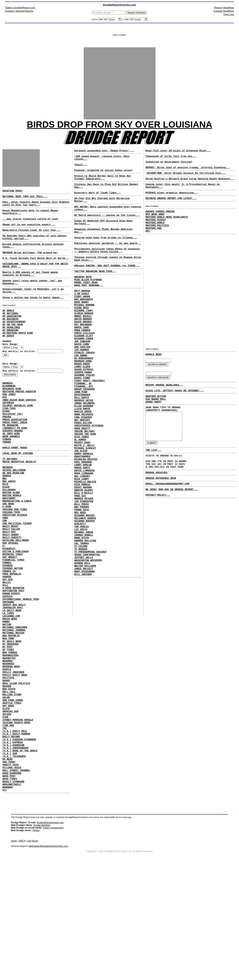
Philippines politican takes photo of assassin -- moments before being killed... (107, 270)
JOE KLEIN (80, 508)
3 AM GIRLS (81, 320)
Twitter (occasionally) (53, 936)
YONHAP (6, 483)
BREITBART (8, 548)
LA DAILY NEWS (11, 683)
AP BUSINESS (10, 341)
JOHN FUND (80, 437)
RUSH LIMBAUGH (83, 535)
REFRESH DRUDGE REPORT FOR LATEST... (170, 210)
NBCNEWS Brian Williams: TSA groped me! (30, 266)
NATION (6, 700)
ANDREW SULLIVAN (85, 616)
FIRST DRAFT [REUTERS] (89, 424)
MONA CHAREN (82, 363)
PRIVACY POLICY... (157, 530)
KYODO (6, 446)
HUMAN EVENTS (11, 663)
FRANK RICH (81, 579)
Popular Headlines (224, 11)
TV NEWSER (80, 626)
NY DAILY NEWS (11, 720)
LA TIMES (8, 686)
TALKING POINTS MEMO (16, 818)
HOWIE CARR (81, 360)
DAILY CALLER (11, 585)
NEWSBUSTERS (10, 737)
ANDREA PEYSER (83, 565)
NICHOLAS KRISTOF (85, 518)
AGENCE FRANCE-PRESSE (160, 224)
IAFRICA (7, 666)
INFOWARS (8, 673)
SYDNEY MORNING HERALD (17, 814)
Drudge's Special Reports (19, 11)
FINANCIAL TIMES (13, 622)
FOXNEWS (7, 629)
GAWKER (6, 642)
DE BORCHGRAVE (83, 397)
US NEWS (7, 861)
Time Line (228, 14)
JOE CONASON (82, 377)
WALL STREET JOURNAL (16, 875)
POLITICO (8, 764)
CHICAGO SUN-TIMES (14, 562)
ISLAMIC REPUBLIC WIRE (17, 439)
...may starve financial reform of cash (30, 228)
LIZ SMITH (80, 602)
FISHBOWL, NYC (83, 431)
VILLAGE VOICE (11, 871)
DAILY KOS (8, 589)
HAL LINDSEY (82, 538)
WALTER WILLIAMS (85, 646)
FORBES (6, 626)
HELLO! (6, 649)
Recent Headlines (224, 7)
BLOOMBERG (8, 416)
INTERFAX (8, 436)
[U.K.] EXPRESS (12, 841)
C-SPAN (6, 558)
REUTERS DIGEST (155, 234)
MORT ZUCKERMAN (84, 653)
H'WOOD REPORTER (13, 656)
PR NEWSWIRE (10, 463)
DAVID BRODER (83, 350)
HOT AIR (7, 646)
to (123, 20)
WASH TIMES (9, 885)
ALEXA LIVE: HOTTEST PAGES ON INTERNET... (174, 411)
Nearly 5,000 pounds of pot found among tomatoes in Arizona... (30, 289)
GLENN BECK (81, 336)
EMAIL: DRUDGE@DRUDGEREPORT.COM (167, 517)
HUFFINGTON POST (13, 659)
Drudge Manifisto (41, 934)
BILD (5, 531)
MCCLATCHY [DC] (12, 449)
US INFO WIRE (11, 473)
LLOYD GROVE (82, 458)
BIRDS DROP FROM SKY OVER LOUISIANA (119, 128)
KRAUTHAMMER (82, 515)
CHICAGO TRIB (11, 565)
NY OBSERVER (10, 723)
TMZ (4, 824)
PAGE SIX (80, 562)
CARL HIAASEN (83, 468)
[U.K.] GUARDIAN (13, 844)
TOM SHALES (81, 599)
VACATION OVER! (12, 196)
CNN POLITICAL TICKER (17, 578)
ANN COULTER (82, 384)
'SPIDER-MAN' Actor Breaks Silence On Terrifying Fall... (185, 182)
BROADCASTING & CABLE (17, 552)
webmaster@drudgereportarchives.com (48, 955)
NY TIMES (8, 730)
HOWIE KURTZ (82, 528)
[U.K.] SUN (9, 855)
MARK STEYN (81, 613)
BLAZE (6, 535)
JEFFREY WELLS (83, 636)
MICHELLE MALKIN (85, 545)
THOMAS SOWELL (83, 609)
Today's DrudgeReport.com (20, 7)
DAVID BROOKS (83, 353)
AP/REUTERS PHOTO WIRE (17, 358)
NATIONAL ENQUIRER (14, 703)
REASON (6, 774)
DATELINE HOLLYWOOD (15, 599)
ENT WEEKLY (9, 619)
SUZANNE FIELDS (84, 417)
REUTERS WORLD (154, 238)
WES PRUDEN (81, 575)
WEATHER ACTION (155, 417)
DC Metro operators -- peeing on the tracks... (107, 229)
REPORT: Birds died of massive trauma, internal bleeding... (187, 175)
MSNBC (6, 696)
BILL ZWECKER (83, 656)
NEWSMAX (7, 743)
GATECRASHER (82, 441)
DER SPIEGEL (10, 602)
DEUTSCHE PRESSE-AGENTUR (19, 422)
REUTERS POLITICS (157, 241)
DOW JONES (8, 426)
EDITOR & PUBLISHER (15, 612)
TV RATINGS (9, 502)
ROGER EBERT (82, 404)
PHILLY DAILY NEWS (14, 760)
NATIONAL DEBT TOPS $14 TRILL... (25, 202)
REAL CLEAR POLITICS (16, 770)
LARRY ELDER (82, 407)
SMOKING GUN (10, 804)
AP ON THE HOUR (12, 348)
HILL (5, 653)
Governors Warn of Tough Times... (97, 204)
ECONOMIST (8, 609)
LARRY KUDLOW (83, 525)
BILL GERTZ (81, 444)
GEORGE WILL (82, 643)
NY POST (7, 727)
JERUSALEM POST (12, 679)
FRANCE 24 (8, 636)
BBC (4, 525)
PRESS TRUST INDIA (14, 459)
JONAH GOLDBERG (84, 451)
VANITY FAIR (10, 868)
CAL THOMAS (81, 619)
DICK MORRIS (82, 549)
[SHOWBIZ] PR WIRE (14, 466)
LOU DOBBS (80, 394)
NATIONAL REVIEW (13, 710)
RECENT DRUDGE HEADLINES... (164, 405)
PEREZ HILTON (83, 474)
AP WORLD (8, 331)
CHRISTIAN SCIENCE (14, 568)
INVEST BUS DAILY (14, 676)
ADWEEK (6, 521)
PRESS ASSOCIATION (14, 456)
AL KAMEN (80, 495)
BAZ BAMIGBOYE (83, 326)
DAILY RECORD (11, 834)
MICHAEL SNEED (83, 606)
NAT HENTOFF (82, 471)
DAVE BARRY (81, 330)
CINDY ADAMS (82, 323)
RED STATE (8, 777)
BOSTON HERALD (11, 545)
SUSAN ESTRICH (83, 410)
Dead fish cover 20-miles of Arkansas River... (178, 155)
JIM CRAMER (81, 387)
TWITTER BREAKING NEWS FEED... (95, 294)
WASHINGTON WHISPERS (88, 639)
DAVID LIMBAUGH (84, 532)
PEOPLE (6, 754)
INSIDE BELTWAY (84, 485)
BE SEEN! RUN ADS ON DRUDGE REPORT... (171, 524)
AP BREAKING (10, 354)
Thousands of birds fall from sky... (170, 162)
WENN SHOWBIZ (11, 476)
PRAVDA (6, 453)
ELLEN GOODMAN (83, 454)
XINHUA (6, 480)
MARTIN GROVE (83, 461)
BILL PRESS (81, 572)
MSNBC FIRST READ (85, 307)
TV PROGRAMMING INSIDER (90, 629)
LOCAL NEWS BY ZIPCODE (17, 495)
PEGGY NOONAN (83, 552)
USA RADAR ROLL (155, 420)
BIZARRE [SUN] (83, 340)
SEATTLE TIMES (11, 794)
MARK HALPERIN (83, 464)
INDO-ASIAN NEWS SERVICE (19, 433)
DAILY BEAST (10, 582)
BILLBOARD (8, 538)
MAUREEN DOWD (83, 400)
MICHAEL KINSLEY (85, 505)
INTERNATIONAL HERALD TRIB (20, 669)
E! (3, 605)
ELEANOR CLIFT (83, 370)
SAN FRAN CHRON (12, 791)
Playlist (36, 939)
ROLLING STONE (11, 784)
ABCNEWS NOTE (83, 300)
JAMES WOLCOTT (83, 650)
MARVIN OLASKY (83, 555)
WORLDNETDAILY (11, 892)
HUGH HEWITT (82, 481)
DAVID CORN (81, 380)
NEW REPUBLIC (11, 713)
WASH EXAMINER (11, 878)
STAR (5, 811)
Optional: (95, 20)
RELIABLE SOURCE (85, 589)
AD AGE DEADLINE (13, 518)
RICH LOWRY (81, 542)
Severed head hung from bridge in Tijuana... (105, 255)
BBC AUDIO (8, 528)
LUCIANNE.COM (11, 690)
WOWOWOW (7, 895)
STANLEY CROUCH (84, 390)
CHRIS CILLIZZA (84, 367)
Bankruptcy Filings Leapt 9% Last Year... (31, 240)
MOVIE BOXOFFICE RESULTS (19, 505)
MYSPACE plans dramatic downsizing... (171, 203)
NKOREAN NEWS (11, 750)
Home (14, 949)
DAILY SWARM (10, 592)
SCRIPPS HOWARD (12, 470)
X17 (4, 898)
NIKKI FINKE (82, 421)
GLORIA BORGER (83, 343)
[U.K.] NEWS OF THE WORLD (19, 851)
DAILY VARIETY (11, 595)
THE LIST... (153, 479)
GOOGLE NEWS (153, 372)
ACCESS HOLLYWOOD (14, 514)
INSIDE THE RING (85, 488)
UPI (147, 248)
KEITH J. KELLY (84, 501)
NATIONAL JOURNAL (14, 706)
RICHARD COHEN (83, 373)
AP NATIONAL (10, 334)
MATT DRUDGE (82, 316)
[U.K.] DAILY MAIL (14, 828)
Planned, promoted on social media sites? (103, 178)
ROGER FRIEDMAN (84, 434)
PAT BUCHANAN (83, 357)
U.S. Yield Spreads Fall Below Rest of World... (35, 272)
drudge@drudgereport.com (50, 931)
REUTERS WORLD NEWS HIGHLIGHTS (166, 231)
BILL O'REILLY (83, 559)
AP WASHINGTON (11, 338)
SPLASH (6, 807)
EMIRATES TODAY (12, 616)
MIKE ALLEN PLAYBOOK (88, 303)
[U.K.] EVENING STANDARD (19, 838)
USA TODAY (8, 865)
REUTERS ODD (153, 245)
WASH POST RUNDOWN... (88, 310)
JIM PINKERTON (83, 569)
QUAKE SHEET (153, 424)
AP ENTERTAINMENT (14, 344)
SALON (6, 787)
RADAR (6, 767)
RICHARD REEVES (84, 586)
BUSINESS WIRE (11, 419)
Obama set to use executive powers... (28, 234)
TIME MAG (8, 821)
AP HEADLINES (11, 351)
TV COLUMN (80, 623)
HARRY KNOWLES (83, 512)
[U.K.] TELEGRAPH (14, 858)
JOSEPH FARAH (83, 414)
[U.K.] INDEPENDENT (15, 848)
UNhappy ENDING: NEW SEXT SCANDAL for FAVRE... (107, 288)
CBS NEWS (8, 555)
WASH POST (8, 882)
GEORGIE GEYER (83, 448)
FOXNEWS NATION (12, 632)
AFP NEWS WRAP (154, 228)
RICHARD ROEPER (84, 592)
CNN (4, 575)
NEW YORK (8, 717)
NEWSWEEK (8, 747)
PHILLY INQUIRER (13, 757)
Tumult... (80, 171)
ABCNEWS (7, 511)
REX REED (80, 582)
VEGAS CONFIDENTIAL (87, 633)
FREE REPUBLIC (11, 639)
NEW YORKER (9, 733)
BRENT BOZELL (83, 347)
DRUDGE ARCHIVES (156, 505)
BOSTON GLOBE (11, 541)
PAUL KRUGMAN (83, 522)
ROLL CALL (8, 781)
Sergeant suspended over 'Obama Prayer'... (104, 155)
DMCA (22, 949)
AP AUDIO (8, 361)
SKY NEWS (8, 797)
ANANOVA (7, 412)
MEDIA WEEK (9, 693)
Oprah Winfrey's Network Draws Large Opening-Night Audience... (189, 188)
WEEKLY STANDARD (13, 888)
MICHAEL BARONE (84, 333)
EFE (4, 429)
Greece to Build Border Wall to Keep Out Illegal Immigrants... (102, 186)
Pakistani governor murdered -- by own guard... (107, 262)
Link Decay (32, 949)
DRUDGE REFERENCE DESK (160, 511)
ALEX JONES (81, 491)
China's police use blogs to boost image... (33, 316)
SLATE (6, 801)
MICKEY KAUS (82, 498)
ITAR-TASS (8, 443)
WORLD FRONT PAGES (14, 489)
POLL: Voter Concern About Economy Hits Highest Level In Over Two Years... (35, 210)
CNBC (5, 572)
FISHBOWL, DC (83, 427)
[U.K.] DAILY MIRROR (16, 831)
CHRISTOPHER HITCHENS (88, 478)
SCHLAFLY (80, 596)
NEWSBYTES (8, 740)
